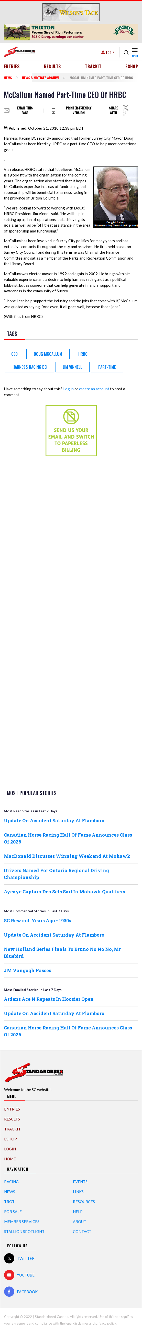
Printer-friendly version (78, 110)
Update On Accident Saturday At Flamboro (54, 820)
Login (110, 52)
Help (78, 1211)
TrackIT (93, 66)
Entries (12, 66)
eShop (131, 66)
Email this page (25, 110)
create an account (94, 388)
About (79, 1221)
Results (52, 66)
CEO (14, 354)
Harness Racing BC (30, 367)
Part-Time (107, 367)
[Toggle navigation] (134, 52)
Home (10, 1159)
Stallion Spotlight (24, 1231)
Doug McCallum (48, 354)
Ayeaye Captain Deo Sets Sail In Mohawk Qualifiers (64, 892)
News (8, 77)
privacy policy (105, 1323)
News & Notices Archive (40, 77)
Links (78, 1191)
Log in (68, 388)
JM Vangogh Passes (27, 970)
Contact (82, 1231)
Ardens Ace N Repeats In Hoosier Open (49, 999)
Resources (84, 1201)
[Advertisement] (71, 540)
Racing (11, 1181)
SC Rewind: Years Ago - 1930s (37, 920)
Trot (9, 1201)
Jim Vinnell (72, 367)
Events (80, 1181)
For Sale (13, 1211)
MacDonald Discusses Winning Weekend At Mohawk (67, 856)
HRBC (83, 354)
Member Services (21, 1221)
